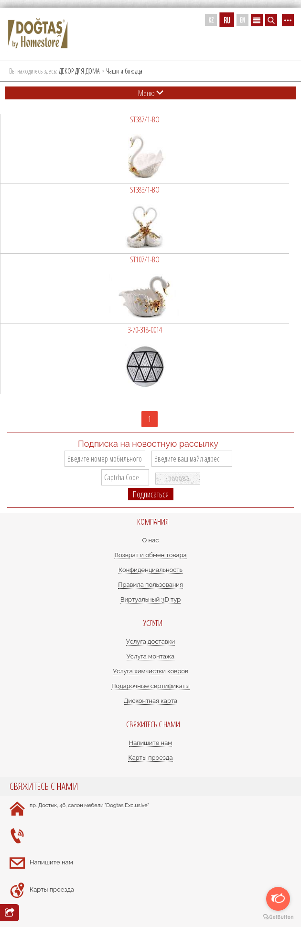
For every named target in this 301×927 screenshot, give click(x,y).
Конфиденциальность (150, 569)
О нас (150, 540)
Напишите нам (150, 742)
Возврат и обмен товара (150, 555)
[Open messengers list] (278, 899)
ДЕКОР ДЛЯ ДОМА (79, 70)
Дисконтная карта (150, 700)
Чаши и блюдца (124, 70)
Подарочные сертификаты (150, 686)
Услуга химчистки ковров (150, 671)
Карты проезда (150, 757)
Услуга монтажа (150, 656)
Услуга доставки (150, 641)
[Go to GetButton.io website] (278, 917)
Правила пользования (150, 584)
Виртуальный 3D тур (150, 599)
